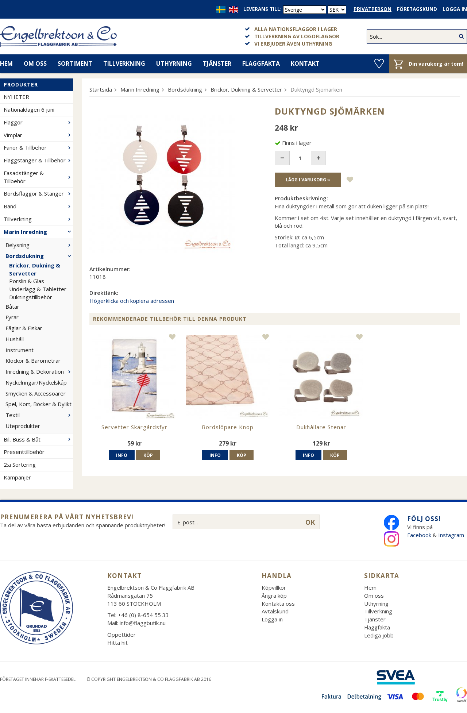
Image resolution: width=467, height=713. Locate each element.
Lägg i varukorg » (308, 180)
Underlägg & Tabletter (37, 289)
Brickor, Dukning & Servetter (34, 269)
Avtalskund (275, 611)
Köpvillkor (274, 587)
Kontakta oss (278, 603)
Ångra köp (274, 595)
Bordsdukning (39, 255)
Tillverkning (124, 63)
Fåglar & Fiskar (23, 328)
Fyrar (12, 317)
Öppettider (121, 634)
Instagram (452, 535)
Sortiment (75, 63)
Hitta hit (117, 642)
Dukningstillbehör (30, 297)
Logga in (455, 9)
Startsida (100, 89)
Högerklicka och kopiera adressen (131, 300)
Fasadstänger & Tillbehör (38, 177)
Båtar (12, 306)
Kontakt (305, 63)
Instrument (19, 350)
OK (310, 522)
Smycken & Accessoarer (35, 393)
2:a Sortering (20, 464)
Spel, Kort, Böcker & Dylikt (38, 404)
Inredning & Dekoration (39, 371)
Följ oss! (424, 518)
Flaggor (38, 122)
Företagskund (417, 9)
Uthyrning (174, 63)
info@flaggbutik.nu (143, 623)
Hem (370, 587)
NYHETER (16, 96)
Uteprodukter (22, 425)
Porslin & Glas (26, 281)
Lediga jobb (379, 635)
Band (38, 206)
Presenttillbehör (24, 451)
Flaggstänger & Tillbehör (38, 160)
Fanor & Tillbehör (38, 147)
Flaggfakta (261, 63)
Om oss (35, 63)
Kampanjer (17, 477)
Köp (148, 455)
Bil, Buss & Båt (38, 439)
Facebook (419, 535)
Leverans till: (262, 9)
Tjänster (217, 63)
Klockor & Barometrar (33, 360)
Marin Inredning (38, 231)
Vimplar (38, 135)
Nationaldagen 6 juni (29, 109)
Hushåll (14, 339)
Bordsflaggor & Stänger (38, 193)
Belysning (39, 244)
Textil (39, 415)
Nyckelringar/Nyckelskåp (36, 382)
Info (121, 455)
